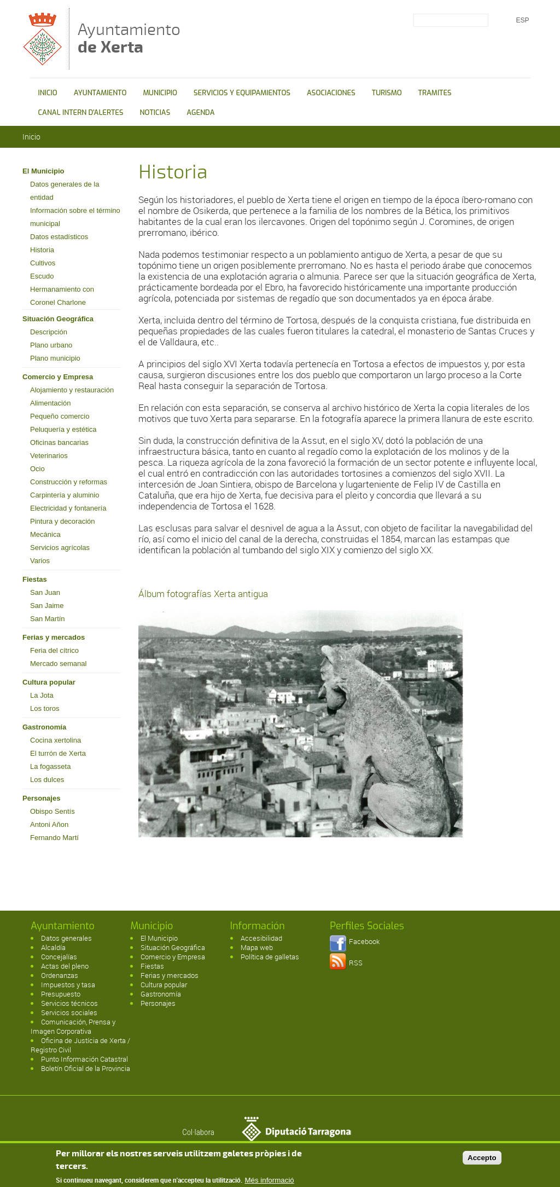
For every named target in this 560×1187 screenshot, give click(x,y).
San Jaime (46, 605)
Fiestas (34, 579)
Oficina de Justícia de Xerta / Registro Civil (80, 1045)
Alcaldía (53, 947)
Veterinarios (49, 455)
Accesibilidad (261, 938)
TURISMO (387, 92)
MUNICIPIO (160, 92)
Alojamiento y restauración (72, 390)
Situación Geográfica (58, 319)
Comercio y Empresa (57, 377)
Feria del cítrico (54, 650)
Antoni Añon (49, 824)
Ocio (37, 469)
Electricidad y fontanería (68, 508)
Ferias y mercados (53, 637)
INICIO (47, 92)
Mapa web (257, 947)
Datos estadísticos (59, 237)
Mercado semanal (58, 663)
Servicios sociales (69, 1012)
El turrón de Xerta (58, 753)
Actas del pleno (65, 966)
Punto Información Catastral (84, 1059)
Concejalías (59, 957)
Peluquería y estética (63, 429)
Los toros (44, 708)
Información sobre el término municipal (75, 217)
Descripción (48, 332)
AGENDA (200, 112)
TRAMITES (435, 92)
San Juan (45, 592)
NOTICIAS (155, 112)
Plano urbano (51, 345)
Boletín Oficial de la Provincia (85, 1068)
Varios (40, 561)
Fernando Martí (54, 837)
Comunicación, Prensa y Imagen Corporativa (73, 1026)
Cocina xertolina (55, 740)
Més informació (269, 1182)
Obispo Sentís (52, 811)
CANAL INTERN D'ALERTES (81, 112)
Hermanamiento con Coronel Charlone (62, 295)
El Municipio (43, 171)
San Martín (47, 619)
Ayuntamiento (129, 38)
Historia (42, 250)
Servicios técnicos (69, 1003)
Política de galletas (270, 957)
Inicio (31, 136)
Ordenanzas (59, 975)
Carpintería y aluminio (64, 495)
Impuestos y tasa (68, 984)
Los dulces (47, 779)
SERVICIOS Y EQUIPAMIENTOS (242, 92)
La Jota (42, 695)
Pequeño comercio (59, 416)
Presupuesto (60, 994)
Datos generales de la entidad (64, 190)
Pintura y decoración (62, 521)
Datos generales (66, 938)
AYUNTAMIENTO (100, 92)
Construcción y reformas (68, 482)
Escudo (42, 276)
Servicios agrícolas (60, 547)
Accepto (482, 1159)
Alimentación (50, 403)
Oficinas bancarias (59, 442)
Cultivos (42, 263)
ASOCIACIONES (331, 92)
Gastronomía (44, 727)
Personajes (41, 798)
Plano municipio (55, 358)
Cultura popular (48, 682)
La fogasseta (50, 766)
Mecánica (45, 534)
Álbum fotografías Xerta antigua (203, 593)
